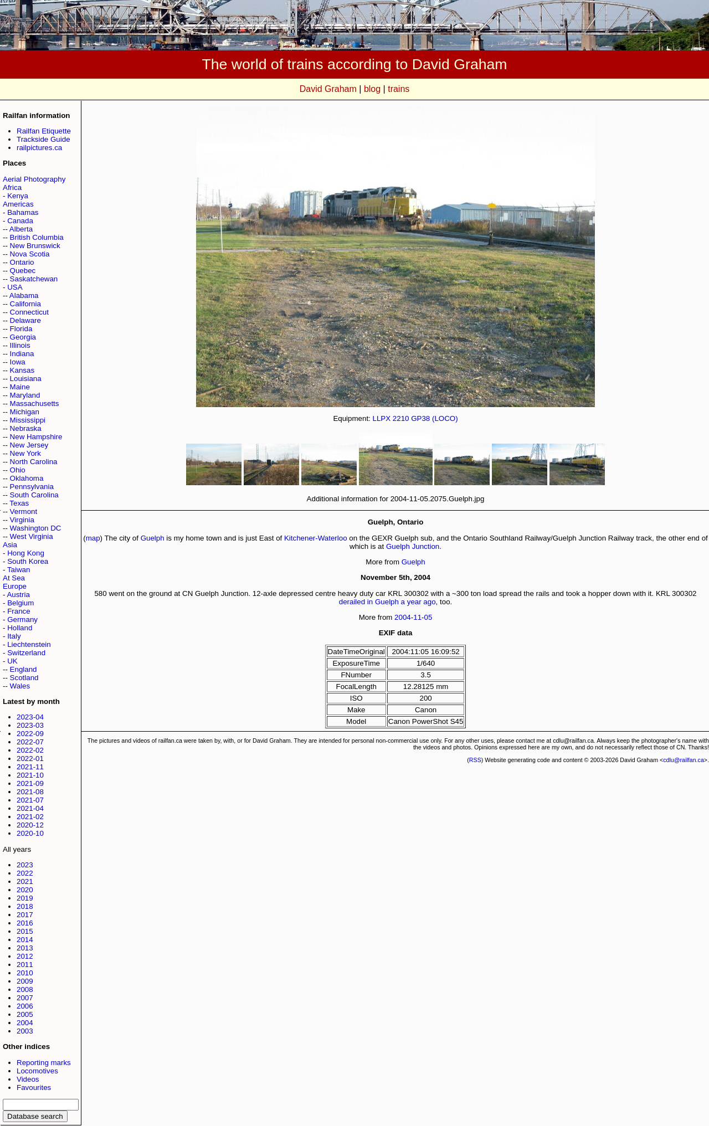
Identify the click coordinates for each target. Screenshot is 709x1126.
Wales (20, 686)
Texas (19, 503)
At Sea (14, 578)
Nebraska (26, 428)
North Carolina (34, 461)
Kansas (22, 370)
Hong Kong (25, 553)
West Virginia (31, 536)
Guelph (153, 538)
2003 (25, 1031)
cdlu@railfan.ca (683, 760)
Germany (22, 619)
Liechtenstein (29, 644)
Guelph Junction (412, 546)
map (93, 538)
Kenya (17, 196)
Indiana (22, 353)
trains (398, 89)
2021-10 (30, 775)
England (23, 669)
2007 (25, 998)
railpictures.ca (39, 147)
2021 (25, 881)
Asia (10, 545)
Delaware (25, 320)
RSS (475, 760)
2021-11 (30, 767)
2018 (25, 906)
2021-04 (30, 808)
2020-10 (30, 833)
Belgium (20, 603)
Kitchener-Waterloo (315, 538)
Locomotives (37, 1071)
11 (417, 617)
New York (25, 453)
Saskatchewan (34, 279)
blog (372, 89)
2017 (25, 915)
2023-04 (30, 717)
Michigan (24, 412)
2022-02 (30, 750)
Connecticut (29, 312)
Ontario (22, 262)
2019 (25, 898)
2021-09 (30, 783)
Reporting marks (44, 1062)
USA (14, 287)
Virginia (22, 520)
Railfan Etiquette (44, 131)
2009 (25, 981)
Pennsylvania (32, 486)
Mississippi (27, 420)
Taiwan (18, 569)
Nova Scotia (30, 254)
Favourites (34, 1087)
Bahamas (22, 212)
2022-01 (30, 758)
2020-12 (30, 825)
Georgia (23, 337)
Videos (28, 1079)
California (25, 304)
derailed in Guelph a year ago (387, 602)
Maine (20, 387)
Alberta (21, 229)
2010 (25, 973)
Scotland (24, 677)
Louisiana (26, 378)
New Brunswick (35, 245)
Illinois (20, 345)
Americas (18, 204)
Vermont (24, 511)
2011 (25, 964)
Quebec (23, 270)
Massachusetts (34, 403)
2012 (25, 956)
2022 (25, 873)
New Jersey (29, 445)
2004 (25, 1023)
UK (12, 661)
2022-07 (30, 742)
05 (428, 617)
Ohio (17, 470)
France (18, 611)
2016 (25, 923)
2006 (25, 1006)
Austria (18, 594)
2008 (25, 989)
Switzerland (26, 653)
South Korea (27, 561)
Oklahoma (27, 478)
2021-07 (30, 800)
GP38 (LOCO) (434, 418)
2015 (25, 931)
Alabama (24, 295)
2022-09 (30, 733)
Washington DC (35, 528)
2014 (25, 939)
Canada (20, 221)
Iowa (17, 362)
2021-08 (30, 792)
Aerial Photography (34, 179)
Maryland (25, 395)
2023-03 (30, 725)
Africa (12, 187)
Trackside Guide (43, 139)
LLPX (382, 418)
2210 (401, 418)
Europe (15, 586)
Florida (21, 329)
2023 (25, 865)
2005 (25, 1014)
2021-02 (30, 817)
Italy (13, 636)
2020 (25, 890)
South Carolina (34, 495)
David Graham (328, 89)
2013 (25, 948)
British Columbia (37, 237)
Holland (19, 628)
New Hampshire (36, 437)
